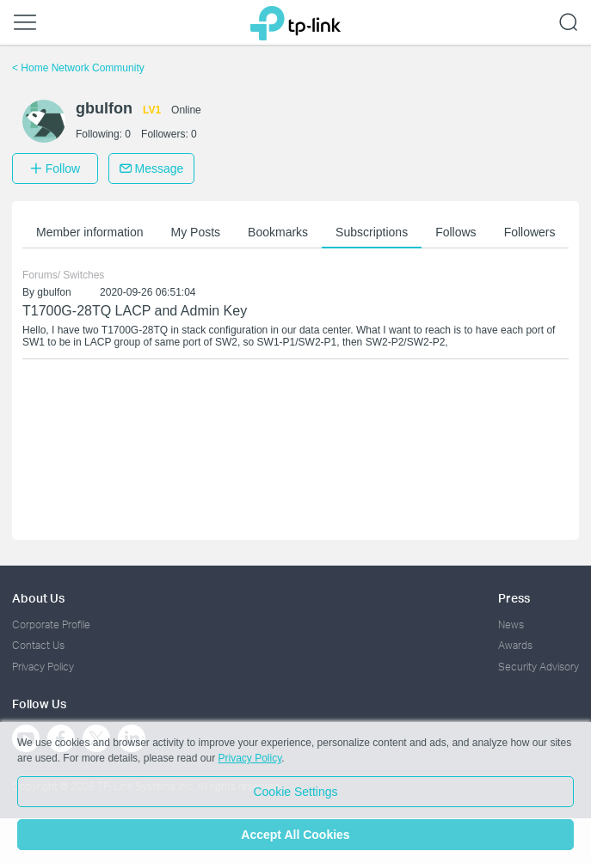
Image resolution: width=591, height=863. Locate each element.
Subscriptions (372, 232)
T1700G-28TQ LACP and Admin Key (134, 310)
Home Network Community (78, 68)
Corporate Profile (51, 624)
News (511, 624)
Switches (83, 275)
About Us (38, 598)
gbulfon (54, 292)
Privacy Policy (43, 666)
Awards (515, 645)
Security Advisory (538, 666)
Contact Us (38, 645)
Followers (530, 232)
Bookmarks (278, 232)
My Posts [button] (196, 232)
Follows (455, 232)
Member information (90, 232)
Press (514, 598)
